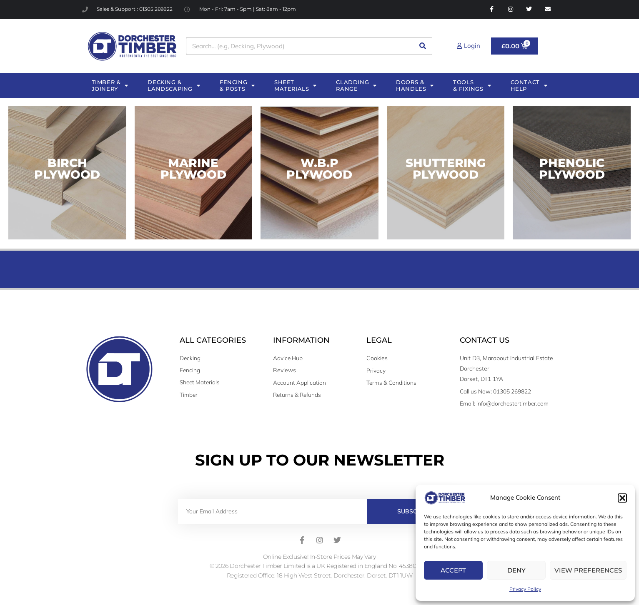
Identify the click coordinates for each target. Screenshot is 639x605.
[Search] (423, 46)
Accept (453, 570)
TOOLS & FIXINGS (472, 85)
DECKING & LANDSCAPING (174, 85)
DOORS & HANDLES (415, 85)
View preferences (588, 570)
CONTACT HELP (529, 85)
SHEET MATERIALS (295, 85)
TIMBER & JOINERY (110, 85)
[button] (622, 498)
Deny (516, 570)
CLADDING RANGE (356, 85)
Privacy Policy (525, 589)
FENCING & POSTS (237, 85)
